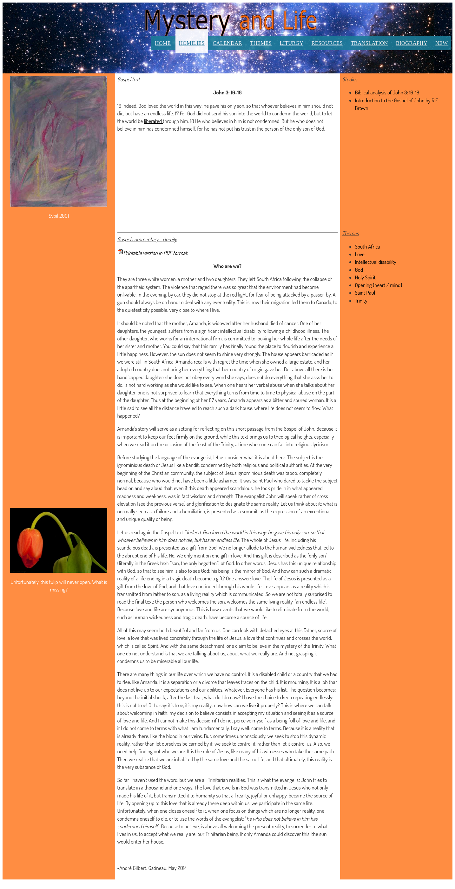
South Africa (268, 279)
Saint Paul (365, 292)
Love (360, 254)
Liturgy (292, 43)
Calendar (227, 43)
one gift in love (227, 555)
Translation (369, 43)
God (359, 269)
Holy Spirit (365, 277)
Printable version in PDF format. (155, 253)
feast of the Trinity (215, 444)
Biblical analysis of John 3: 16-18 (387, 92)
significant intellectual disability (229, 330)
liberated (153, 121)
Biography (411, 43)
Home (163, 43)
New (441, 43)
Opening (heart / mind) (378, 285)
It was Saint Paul (256, 480)
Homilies (192, 43)
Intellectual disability (375, 261)
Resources (327, 43)
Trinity (361, 300)
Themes (261, 43)
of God (227, 563)
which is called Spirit (138, 645)
